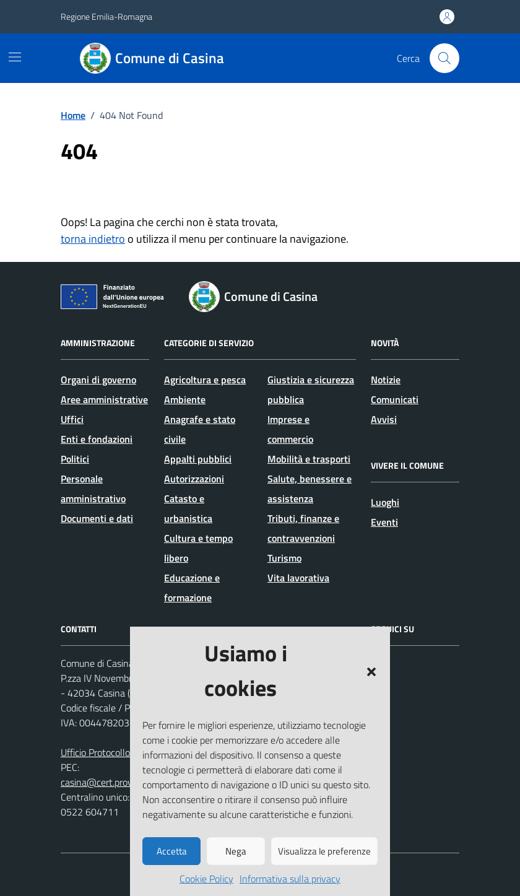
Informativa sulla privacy (290, 878)
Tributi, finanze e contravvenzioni (303, 528)
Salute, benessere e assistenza (309, 488)
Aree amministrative (104, 399)
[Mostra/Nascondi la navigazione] (14, 57)
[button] (371, 670)
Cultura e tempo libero (198, 548)
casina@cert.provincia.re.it (114, 782)
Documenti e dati (97, 518)
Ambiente (185, 399)
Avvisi (384, 419)
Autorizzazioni (194, 478)
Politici (75, 458)
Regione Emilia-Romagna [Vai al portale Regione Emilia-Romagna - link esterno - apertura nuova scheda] (106, 16)
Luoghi (385, 502)
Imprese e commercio (290, 429)
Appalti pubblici (198, 458)
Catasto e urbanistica (188, 508)
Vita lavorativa (298, 577)
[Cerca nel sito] (444, 58)
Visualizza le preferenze (324, 851)
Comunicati (394, 399)
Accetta (172, 851)
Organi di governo (98, 379)
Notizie (386, 379)
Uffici (72, 419)
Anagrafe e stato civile (199, 429)
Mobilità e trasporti (308, 458)
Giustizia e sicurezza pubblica (310, 389)
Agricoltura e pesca (205, 379)
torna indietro (93, 238)
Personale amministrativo (93, 488)
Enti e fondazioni (96, 439)
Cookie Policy (206, 878)
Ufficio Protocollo (95, 752)
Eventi (384, 522)
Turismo (284, 557)
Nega (235, 851)
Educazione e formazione (192, 587)
